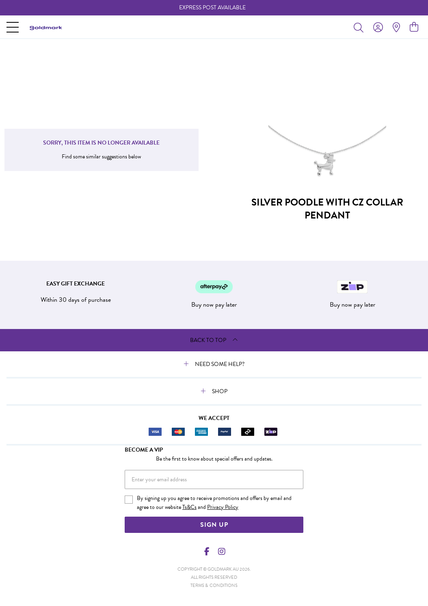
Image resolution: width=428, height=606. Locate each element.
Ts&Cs (189, 507)
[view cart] (414, 27)
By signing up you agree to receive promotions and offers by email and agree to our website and (214, 503)
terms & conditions (214, 585)
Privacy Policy (222, 507)
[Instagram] (221, 552)
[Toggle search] (360, 27)
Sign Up (214, 525)
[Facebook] (207, 552)
